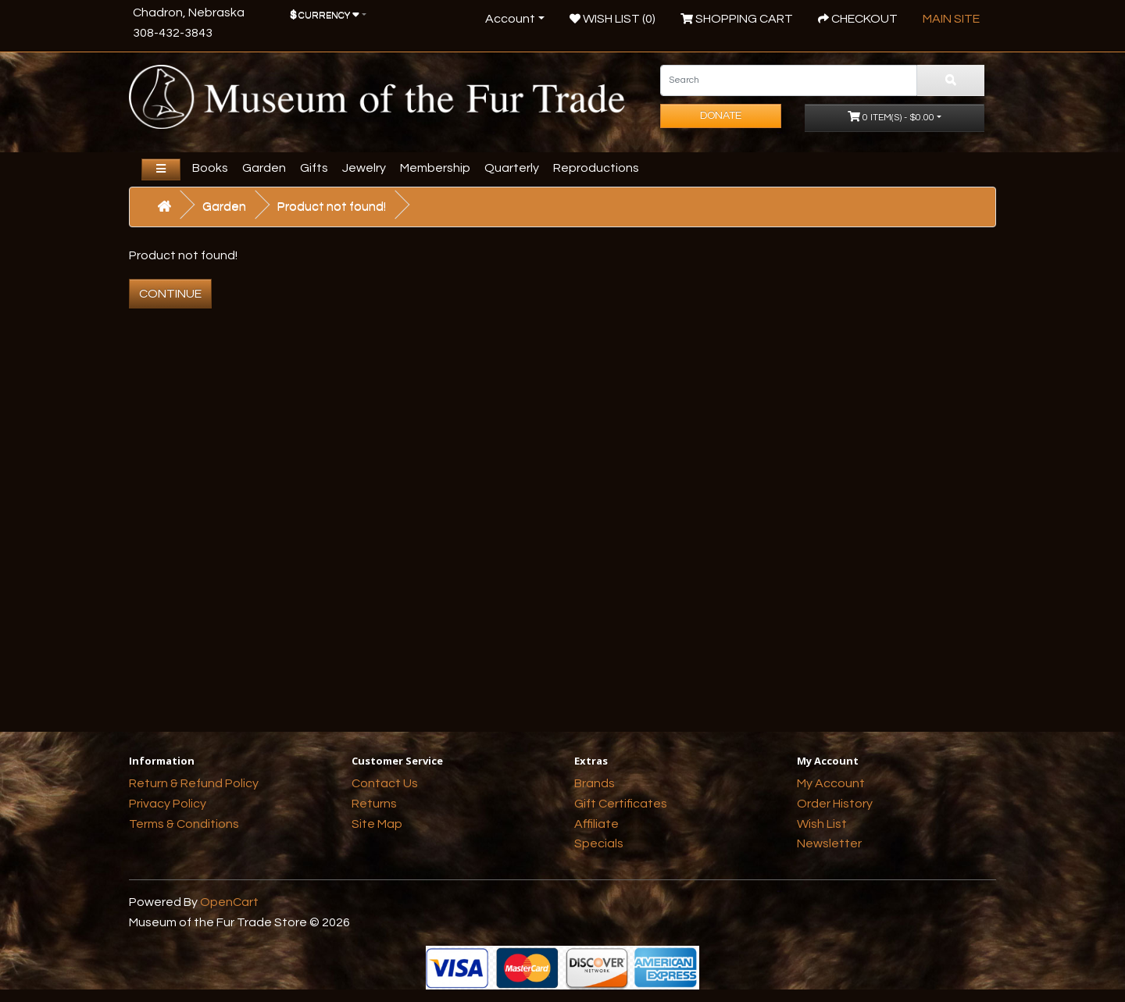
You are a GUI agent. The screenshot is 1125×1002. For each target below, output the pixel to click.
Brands (594, 783)
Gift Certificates (620, 803)
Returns (374, 803)
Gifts (314, 168)
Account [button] (510, 18)
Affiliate (596, 824)
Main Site (951, 18)
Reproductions (596, 168)
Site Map (377, 824)
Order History (835, 803)
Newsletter (829, 843)
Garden (264, 168)
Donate (720, 115)
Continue (170, 293)
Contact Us (385, 783)
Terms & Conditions (184, 824)
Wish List (822, 824)
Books (210, 168)
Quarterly (511, 168)
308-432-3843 (172, 33)
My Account (831, 783)
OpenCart (229, 902)
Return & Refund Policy (194, 783)
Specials (598, 843)
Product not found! (331, 206)
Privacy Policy (167, 803)
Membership (435, 168)
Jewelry (364, 168)
